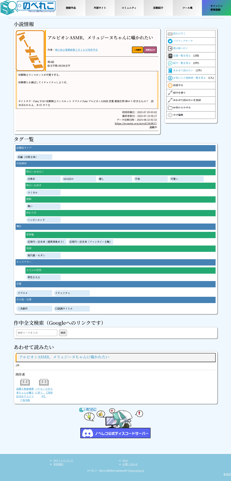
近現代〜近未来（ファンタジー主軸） (90, 241)
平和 (137, 179)
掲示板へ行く (178, 48)
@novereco (136, 470)
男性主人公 (34, 277)
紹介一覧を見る (183, 63)
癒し (101, 179)
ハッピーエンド (36, 220)
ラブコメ (23, 293)
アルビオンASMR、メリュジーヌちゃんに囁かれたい (100, 37)
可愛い (174, 179)
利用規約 (58, 464)
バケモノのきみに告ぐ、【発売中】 (44, 389)
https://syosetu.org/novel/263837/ (136, 123)
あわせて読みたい (185, 70)
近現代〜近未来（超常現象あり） (46, 241)
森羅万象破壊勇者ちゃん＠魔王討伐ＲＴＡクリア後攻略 (25, 391)
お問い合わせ (130, 464)
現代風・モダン (36, 255)
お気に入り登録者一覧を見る (191, 78)
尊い (30, 206)
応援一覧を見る (183, 56)
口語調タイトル (64, 308)
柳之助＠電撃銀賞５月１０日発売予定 (76, 50)
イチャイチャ (62, 293)
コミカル (33, 192)
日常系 (31, 179)
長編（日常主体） (28, 157)
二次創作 (23, 308)
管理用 (227, 474)
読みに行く (177, 33)
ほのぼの (68, 179)
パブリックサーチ (180, 41)
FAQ (125, 460)
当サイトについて (63, 460)
